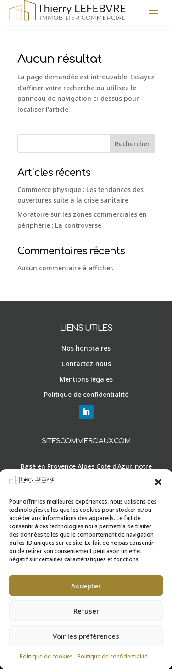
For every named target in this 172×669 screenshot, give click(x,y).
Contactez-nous (86, 363)
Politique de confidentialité (113, 656)
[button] (158, 482)
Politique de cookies (46, 656)
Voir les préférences (86, 636)
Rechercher (132, 143)
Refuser (86, 610)
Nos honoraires (86, 348)
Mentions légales (86, 379)
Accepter (86, 585)
